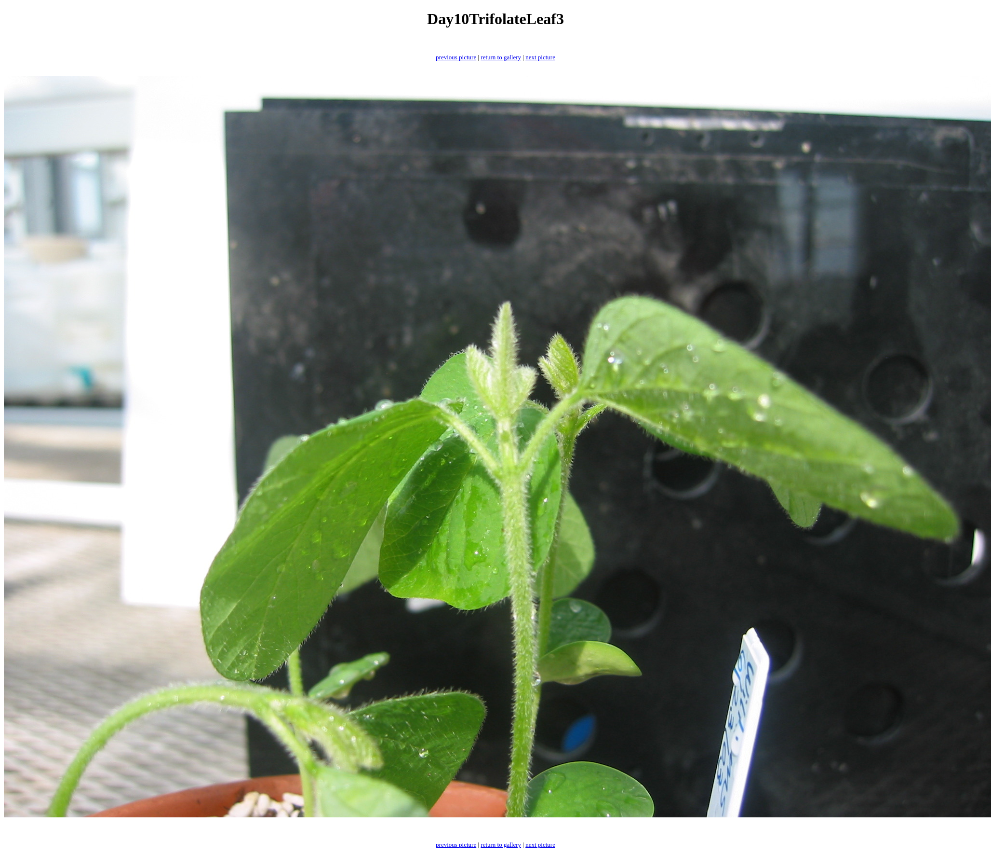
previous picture (456, 57)
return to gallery (501, 57)
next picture (540, 57)
